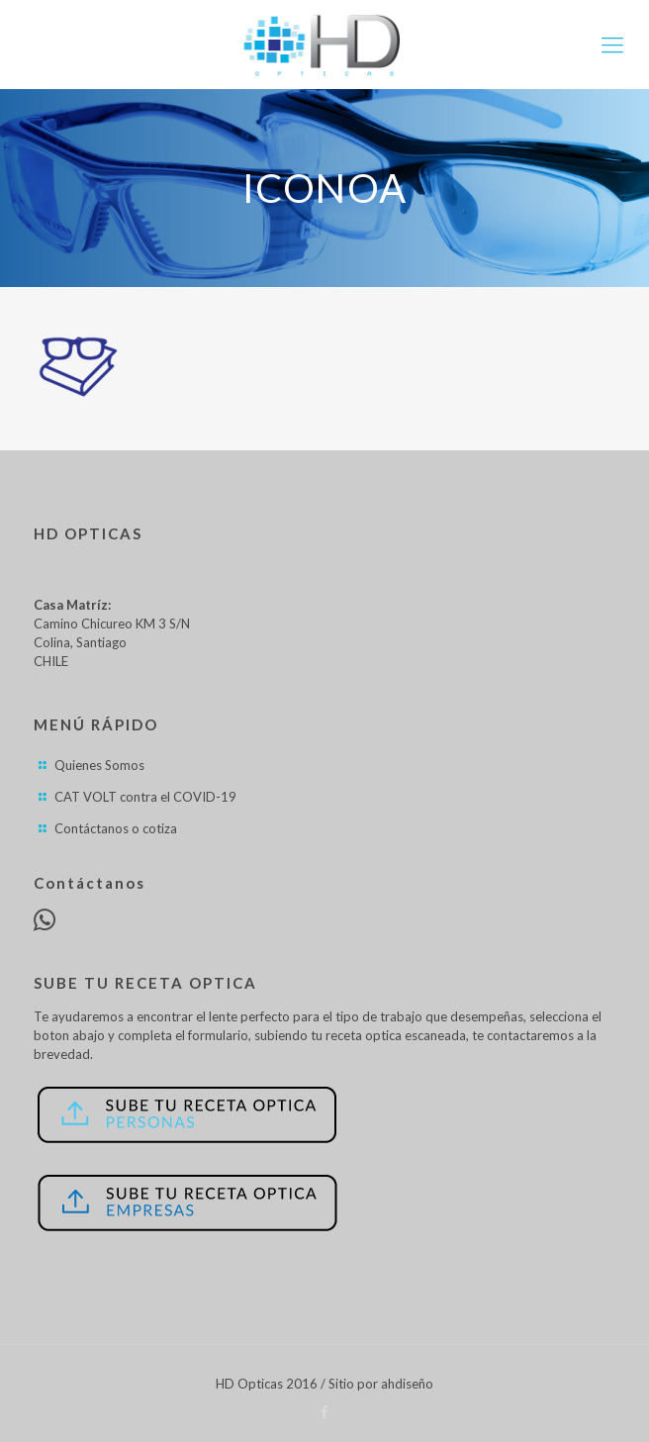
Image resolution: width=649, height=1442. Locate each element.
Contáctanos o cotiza (115, 828)
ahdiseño (407, 1384)
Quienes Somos (99, 765)
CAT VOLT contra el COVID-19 (145, 797)
